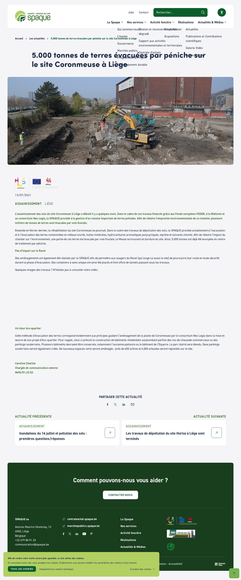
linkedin (124, 404)
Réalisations (186, 22)
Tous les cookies (22, 569)
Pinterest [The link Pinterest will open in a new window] (91, 534)
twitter (115, 404)
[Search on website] (180, 12)
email (132, 404)
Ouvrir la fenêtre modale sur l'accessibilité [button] (222, 12)
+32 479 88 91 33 (25, 540)
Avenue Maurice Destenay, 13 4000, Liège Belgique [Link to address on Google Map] (33, 531)
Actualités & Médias (210, 22)
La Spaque (113, 22)
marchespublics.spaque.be (83, 526)
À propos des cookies (140, 569)
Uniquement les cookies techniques (56, 569)
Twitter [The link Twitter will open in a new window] (70, 534)
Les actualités (37, 38)
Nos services (135, 22)
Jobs (131, 12)
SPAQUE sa (33, 16)
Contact (143, 12)
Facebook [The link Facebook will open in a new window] (63, 534)
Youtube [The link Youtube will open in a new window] (84, 534)
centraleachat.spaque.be (82, 519)
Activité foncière (160, 22)
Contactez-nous (120, 495)
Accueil (19, 38)
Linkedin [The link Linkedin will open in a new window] (77, 534)
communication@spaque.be (32, 544)
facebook (107, 404)
